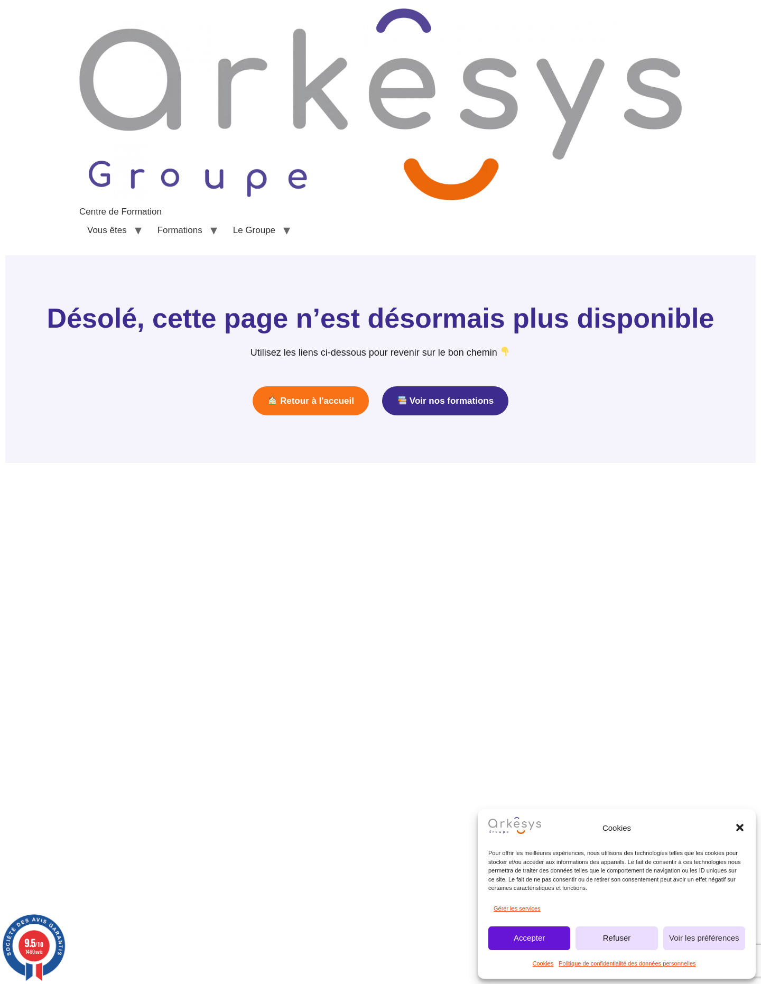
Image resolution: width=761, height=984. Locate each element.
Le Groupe (254, 230)
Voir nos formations (445, 401)
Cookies (542, 963)
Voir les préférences (704, 937)
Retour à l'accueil (311, 401)
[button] (740, 827)
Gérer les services (517, 908)
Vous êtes (107, 230)
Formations (179, 230)
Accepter (529, 937)
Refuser (617, 937)
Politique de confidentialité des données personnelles (627, 963)
